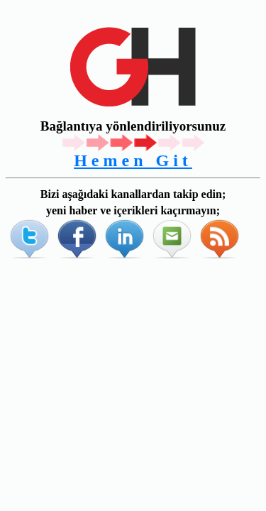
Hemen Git (133, 160)
